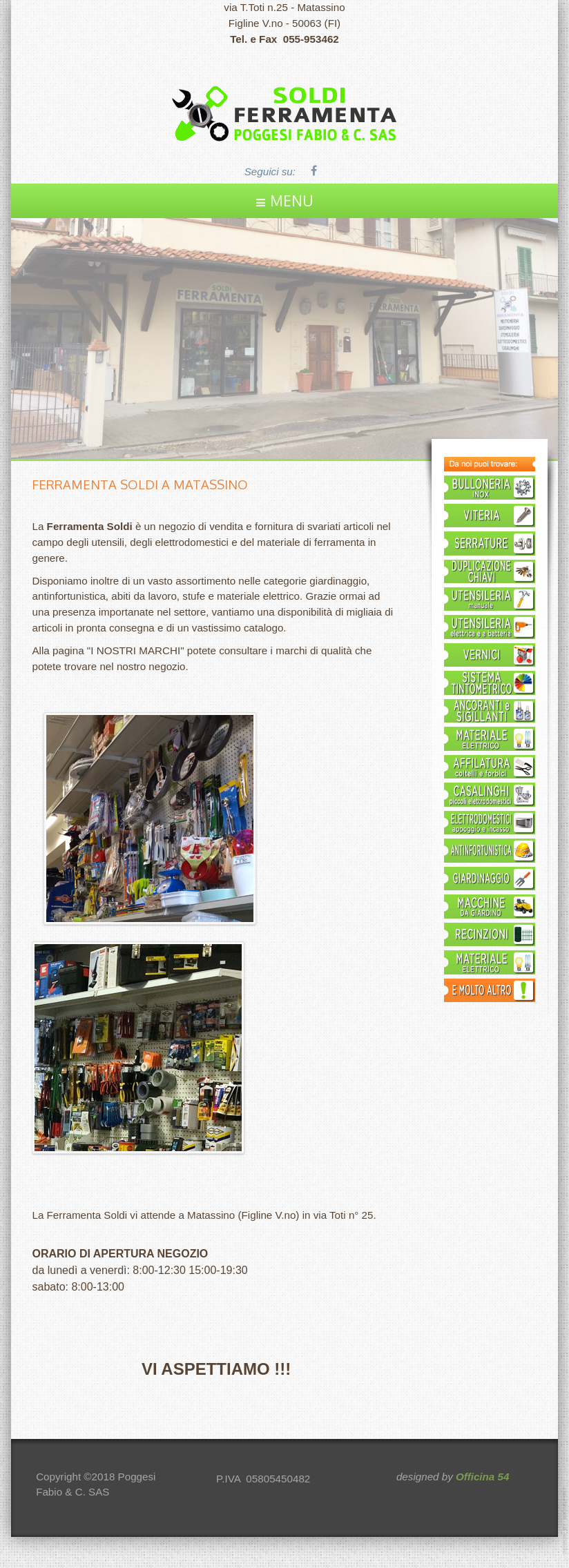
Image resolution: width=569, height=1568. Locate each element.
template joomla (565, 1520)
